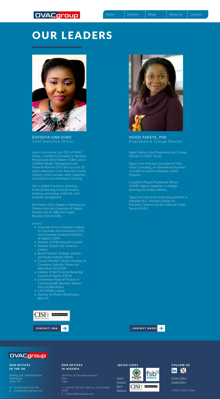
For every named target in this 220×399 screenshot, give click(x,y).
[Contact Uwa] (47, 328)
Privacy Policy (179, 378)
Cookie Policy (179, 382)
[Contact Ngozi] (143, 328)
